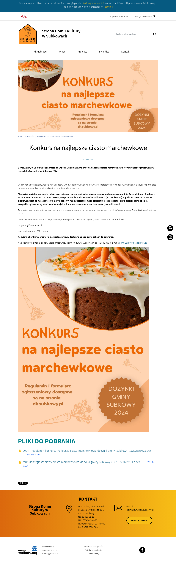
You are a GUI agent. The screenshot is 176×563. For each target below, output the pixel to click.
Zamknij (109, 6)
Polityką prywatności (93, 3)
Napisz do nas (139, 520)
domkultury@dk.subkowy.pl (133, 242)
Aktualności (29, 136)
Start (20, 136)
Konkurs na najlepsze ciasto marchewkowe (55, 136)
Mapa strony (93, 553)
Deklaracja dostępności (93, 546)
